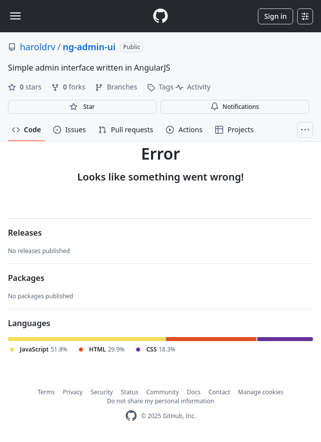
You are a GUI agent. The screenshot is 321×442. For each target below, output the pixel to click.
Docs (194, 392)
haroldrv (37, 47)
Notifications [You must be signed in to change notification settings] (235, 106)
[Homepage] (160, 16)
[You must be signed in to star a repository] (82, 107)
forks (69, 86)
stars (25, 86)
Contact (219, 392)
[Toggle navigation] (15, 15)
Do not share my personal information (160, 401)
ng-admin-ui (89, 47)
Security (101, 392)
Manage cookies (260, 392)
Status (129, 392)
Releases (25, 232)
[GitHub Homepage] (131, 416)
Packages (26, 277)
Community (162, 392)
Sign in (275, 16)
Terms (46, 392)
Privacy (72, 392)
